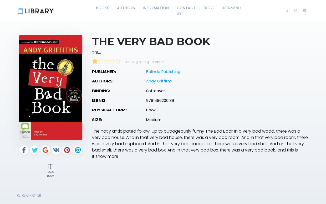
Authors (126, 8)
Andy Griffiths (159, 81)
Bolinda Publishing (163, 71)
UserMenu (231, 8)
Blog (208, 8)
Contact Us (186, 10)
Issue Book (50, 170)
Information (156, 8)
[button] (304, 11)
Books (102, 8)
